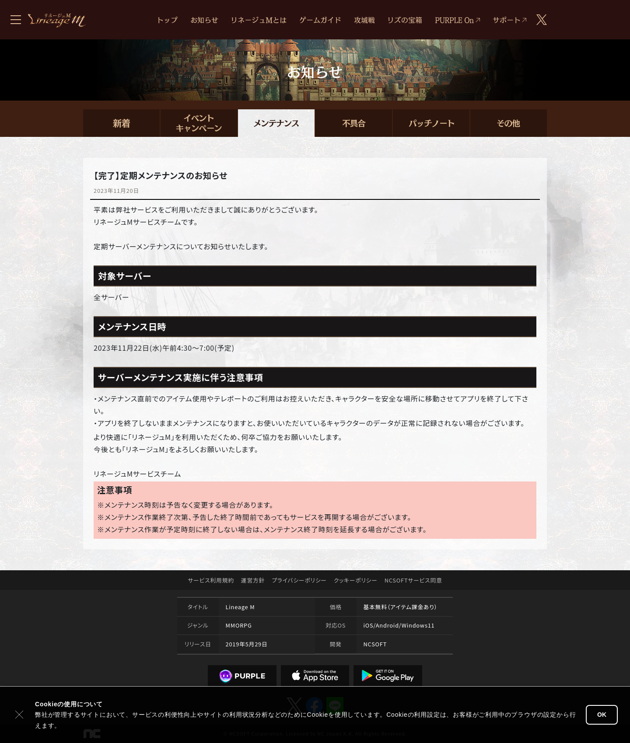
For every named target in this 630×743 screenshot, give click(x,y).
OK (601, 714)
